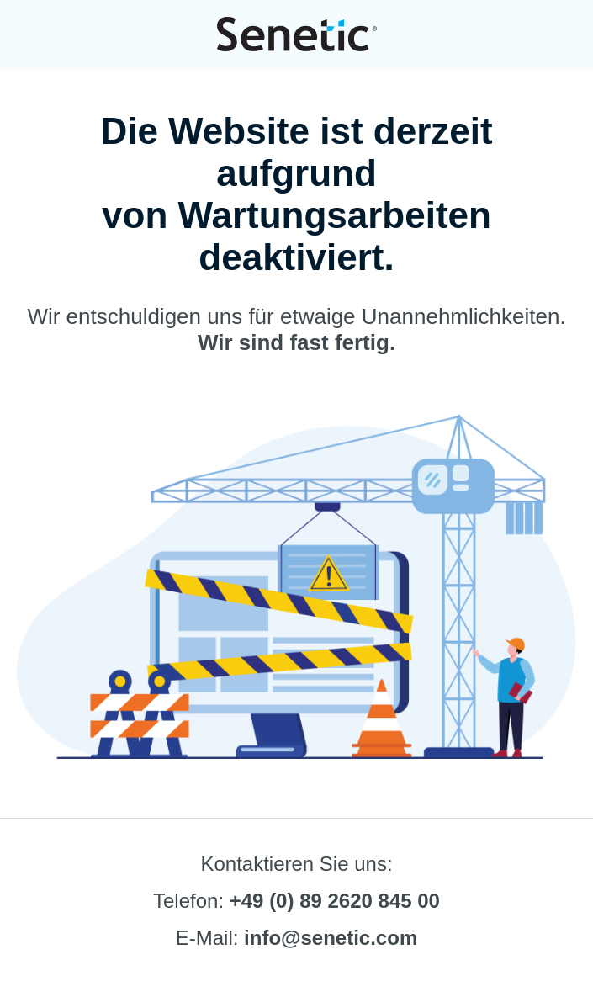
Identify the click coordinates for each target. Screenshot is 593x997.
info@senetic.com (330, 937)
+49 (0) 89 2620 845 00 (335, 900)
